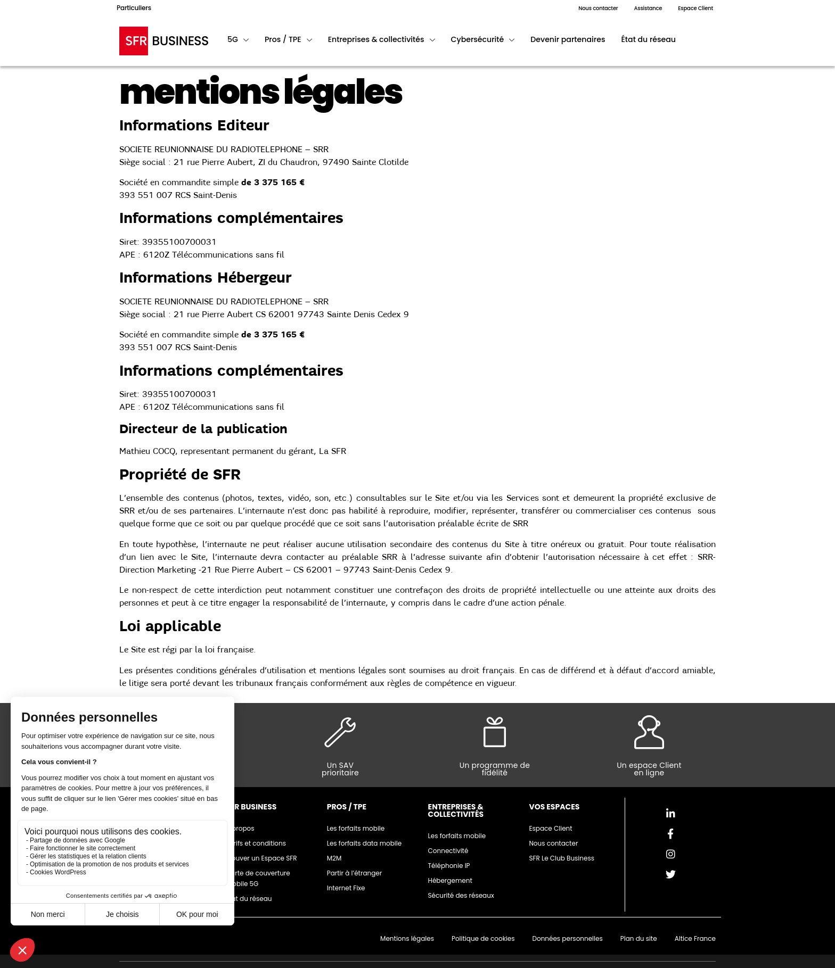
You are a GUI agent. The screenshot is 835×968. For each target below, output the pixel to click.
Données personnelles (567, 938)
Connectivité (448, 850)
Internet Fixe (346, 887)
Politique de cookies (483, 938)
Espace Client (550, 828)
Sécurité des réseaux (461, 895)
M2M (334, 858)
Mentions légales (407, 938)
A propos (240, 828)
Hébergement (450, 880)
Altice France (695, 938)
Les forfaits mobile (356, 828)
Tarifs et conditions (256, 843)
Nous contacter (553, 843)
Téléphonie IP (449, 865)
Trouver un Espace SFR (261, 858)
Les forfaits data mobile (364, 843)
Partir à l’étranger (354, 873)
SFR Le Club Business (561, 858)
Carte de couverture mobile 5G (258, 878)
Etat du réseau (249, 898)
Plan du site (638, 938)
